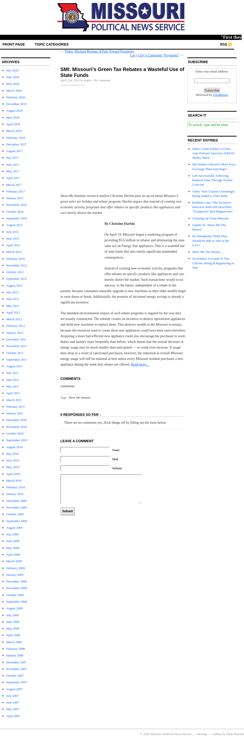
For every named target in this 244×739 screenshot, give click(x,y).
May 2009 (12, 548)
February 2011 (15, 406)
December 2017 (16, 144)
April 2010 (13, 474)
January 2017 (14, 198)
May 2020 (12, 84)
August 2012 (14, 285)
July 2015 (12, 232)
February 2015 (15, 259)
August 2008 (14, 608)
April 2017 (13, 178)
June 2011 (12, 380)
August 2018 (14, 110)
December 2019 (16, 104)
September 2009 (16, 521)
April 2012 (13, 312)
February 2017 (15, 191)
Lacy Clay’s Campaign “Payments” (154, 55)
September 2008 (16, 601)
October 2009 (15, 514)
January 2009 (14, 575)
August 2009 (14, 527)
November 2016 (16, 205)
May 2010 (12, 467)
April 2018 (13, 124)
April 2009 (13, 554)
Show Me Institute (80, 397)
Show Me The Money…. (208, 252)
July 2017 (12, 157)
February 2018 (15, 138)
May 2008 (12, 628)
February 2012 (15, 326)
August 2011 (14, 366)
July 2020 (12, 70)
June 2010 (12, 460)
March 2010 (14, 480)
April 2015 (13, 245)
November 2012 (16, 265)
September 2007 (16, 682)
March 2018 (14, 131)
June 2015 (12, 238)
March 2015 (14, 252)
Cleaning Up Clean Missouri (210, 218)
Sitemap (202, 734)
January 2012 (14, 332)
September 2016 (16, 218)
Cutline (216, 734)
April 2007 (13, 716)
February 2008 (15, 649)
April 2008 (13, 635)
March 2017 (14, 185)
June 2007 (12, 702)
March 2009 (14, 561)
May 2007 (12, 709)
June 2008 (12, 622)
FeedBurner (220, 95)
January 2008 (14, 655)
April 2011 (13, 393)
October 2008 (15, 595)
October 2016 (15, 211)
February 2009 (15, 568)
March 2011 (14, 400)
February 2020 (15, 97)
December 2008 (16, 581)
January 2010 (14, 494)
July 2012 (12, 292)
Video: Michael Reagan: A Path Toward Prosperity (99, 51)
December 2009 (16, 501)
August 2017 (14, 151)
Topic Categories (52, 44)
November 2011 (16, 346)
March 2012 (14, 319)
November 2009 (16, 507)
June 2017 (12, 164)
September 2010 (16, 440)
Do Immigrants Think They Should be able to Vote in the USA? (210, 240)
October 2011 (15, 353)
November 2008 (16, 588)
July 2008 (12, 615)
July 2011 (12, 373)
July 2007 (12, 696)
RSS (223, 44)
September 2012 (16, 279)
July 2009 (12, 534)
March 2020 (14, 90)
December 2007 (16, 662)
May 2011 (12, 386)
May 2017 (12, 171)
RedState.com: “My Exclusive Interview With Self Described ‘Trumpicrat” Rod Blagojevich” (212, 207)
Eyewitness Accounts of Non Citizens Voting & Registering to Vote (213, 263)
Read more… (140, 364)
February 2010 (15, 487)
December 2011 (16, 339)
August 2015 (14, 225)
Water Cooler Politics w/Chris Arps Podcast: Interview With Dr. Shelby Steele (213, 153)
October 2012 (15, 272)
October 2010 (15, 433)
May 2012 (12, 306)
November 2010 (16, 427)
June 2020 (12, 77)
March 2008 (14, 642)
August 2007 (14, 689)
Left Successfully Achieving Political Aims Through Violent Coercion (212, 180)
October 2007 (15, 675)
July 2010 (12, 454)
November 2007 (16, 669)
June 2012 (12, 299)
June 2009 (12, 541)
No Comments (102, 80)
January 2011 (14, 413)
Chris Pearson (235, 734)
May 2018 (12, 117)
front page (13, 44)
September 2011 (16, 359)
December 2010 (16, 420)
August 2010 (14, 447)
